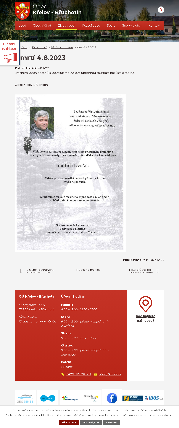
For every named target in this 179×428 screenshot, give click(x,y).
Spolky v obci (132, 25)
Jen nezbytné (91, 422)
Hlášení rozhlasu (62, 47)
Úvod (22, 25)
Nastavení (111, 422)
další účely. (160, 410)
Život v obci (66, 25)
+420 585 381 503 (78, 374)
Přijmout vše (69, 422)
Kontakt (154, 25)
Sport (111, 25)
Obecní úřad (42, 25)
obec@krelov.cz (110, 374)
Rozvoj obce (91, 25)
